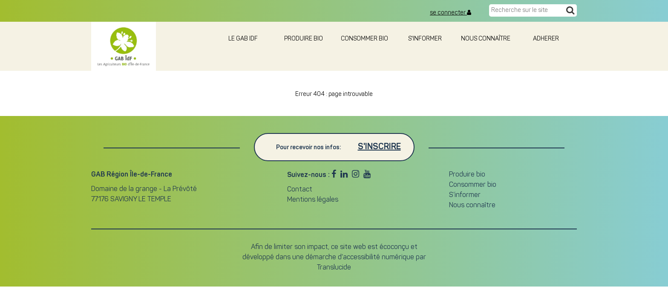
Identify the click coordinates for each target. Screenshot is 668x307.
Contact (299, 189)
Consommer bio (364, 39)
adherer (546, 39)
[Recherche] (570, 11)
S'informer (425, 39)
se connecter (450, 12)
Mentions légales (312, 200)
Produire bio (303, 39)
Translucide (334, 267)
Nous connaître (485, 39)
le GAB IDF (243, 39)
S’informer (465, 195)
